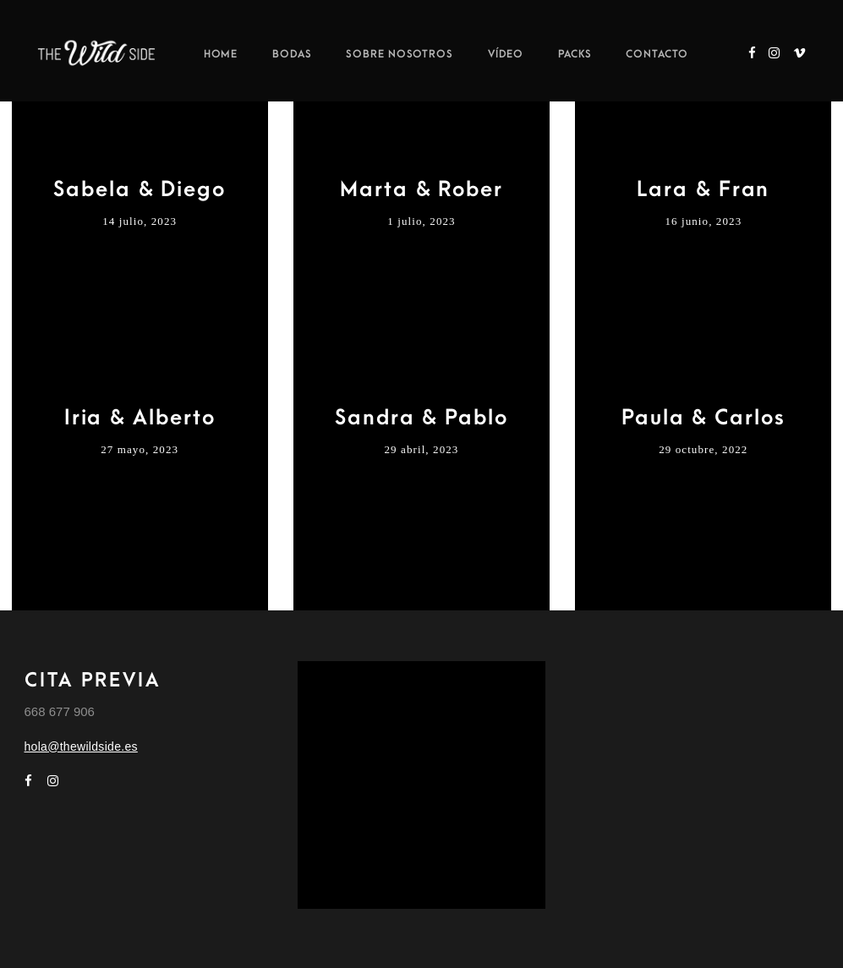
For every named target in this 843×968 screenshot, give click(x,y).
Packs (575, 54)
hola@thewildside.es (81, 746)
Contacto (657, 54)
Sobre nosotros (399, 54)
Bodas (292, 54)
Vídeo (506, 54)
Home (221, 54)
